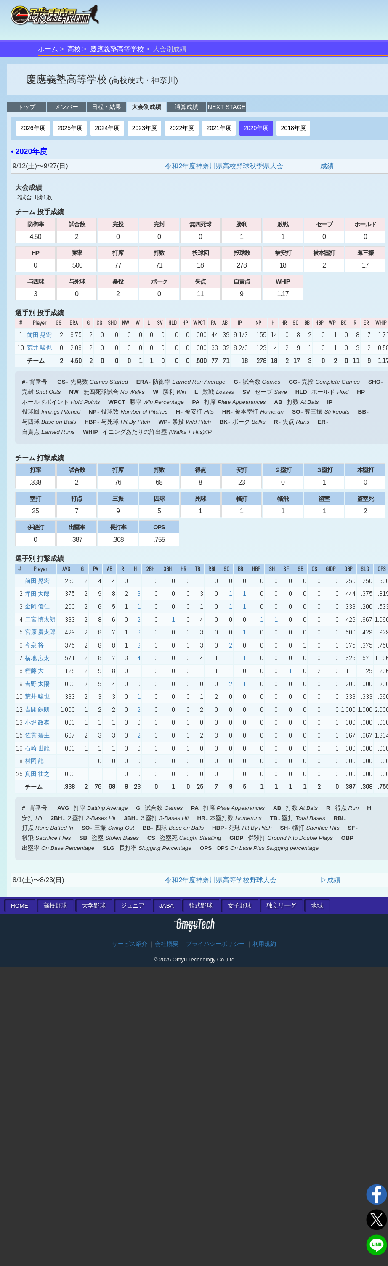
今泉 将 (34, 645)
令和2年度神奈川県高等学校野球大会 (220, 880)
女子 (239, 905)
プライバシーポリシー (215, 944)
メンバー (66, 107)
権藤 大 (34, 670)
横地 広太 (37, 658)
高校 (74, 49)
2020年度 (256, 128)
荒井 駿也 (39, 347)
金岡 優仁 (37, 606)
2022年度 (181, 128)
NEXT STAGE (227, 107)
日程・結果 (106, 107)
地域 (317, 905)
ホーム (48, 49)
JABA (166, 905)
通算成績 (186, 107)
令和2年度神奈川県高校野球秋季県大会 (224, 166)
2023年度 (144, 128)
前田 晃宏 (39, 335)
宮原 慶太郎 (40, 632)
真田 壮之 (37, 774)
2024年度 (107, 128)
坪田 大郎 (37, 593)
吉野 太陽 (37, 683)
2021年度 (219, 128)
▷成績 (330, 880)
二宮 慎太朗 (40, 619)
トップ (26, 107)
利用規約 (264, 944)
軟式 (201, 905)
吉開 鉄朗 (37, 709)
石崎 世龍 (37, 748)
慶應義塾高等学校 (117, 49)
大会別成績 (146, 107)
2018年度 (293, 128)
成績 (327, 166)
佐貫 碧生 (37, 735)
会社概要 (166, 944)
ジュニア (132, 905)
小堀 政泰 (37, 722)
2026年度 (32, 128)
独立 (281, 905)
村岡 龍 (34, 760)
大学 (94, 905)
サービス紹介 (129, 944)
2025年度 (70, 128)
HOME (19, 905)
